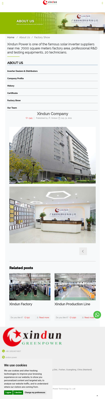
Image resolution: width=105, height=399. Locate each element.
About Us (24, 37)
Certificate (12, 93)
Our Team (12, 108)
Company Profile (15, 78)
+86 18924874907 (13, 351)
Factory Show (42, 37)
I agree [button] (8, 392)
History (10, 86)
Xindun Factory (20, 304)
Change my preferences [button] (35, 392)
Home (10, 37)
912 (28, 317)
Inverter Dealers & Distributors (22, 71)
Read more (44, 317)
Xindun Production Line (72, 304)
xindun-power (11, 357)
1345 (31, 118)
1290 (74, 317)
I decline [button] (18, 392)
